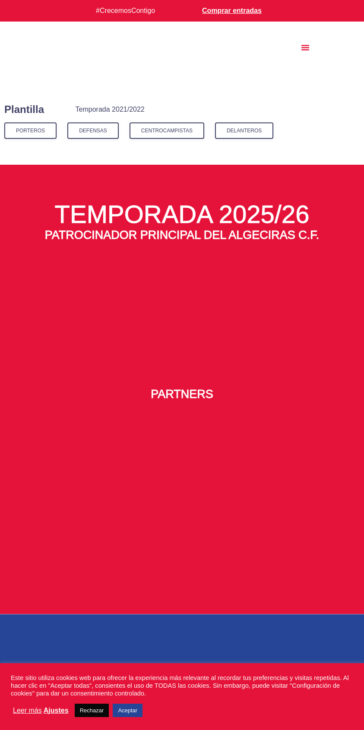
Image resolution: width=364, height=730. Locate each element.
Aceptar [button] (127, 710)
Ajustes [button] (56, 710)
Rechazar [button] (92, 710)
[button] (305, 47)
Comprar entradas (232, 10)
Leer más (27, 710)
